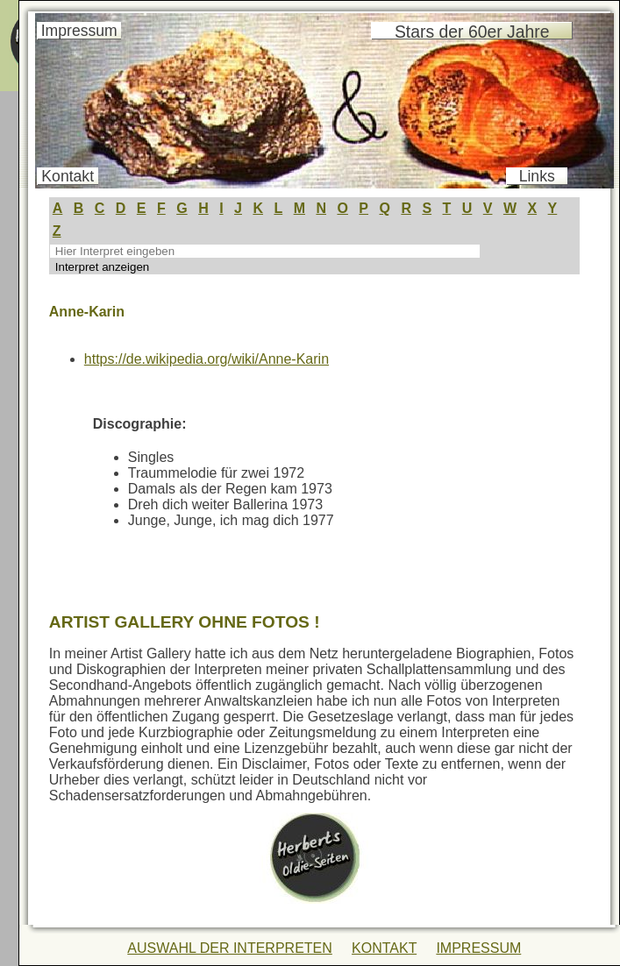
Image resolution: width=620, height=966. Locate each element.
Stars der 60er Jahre (472, 31)
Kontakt (67, 176)
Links (537, 176)
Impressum (79, 30)
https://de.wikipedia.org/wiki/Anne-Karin (206, 359)
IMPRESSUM (478, 948)
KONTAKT (384, 948)
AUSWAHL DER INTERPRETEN (229, 948)
